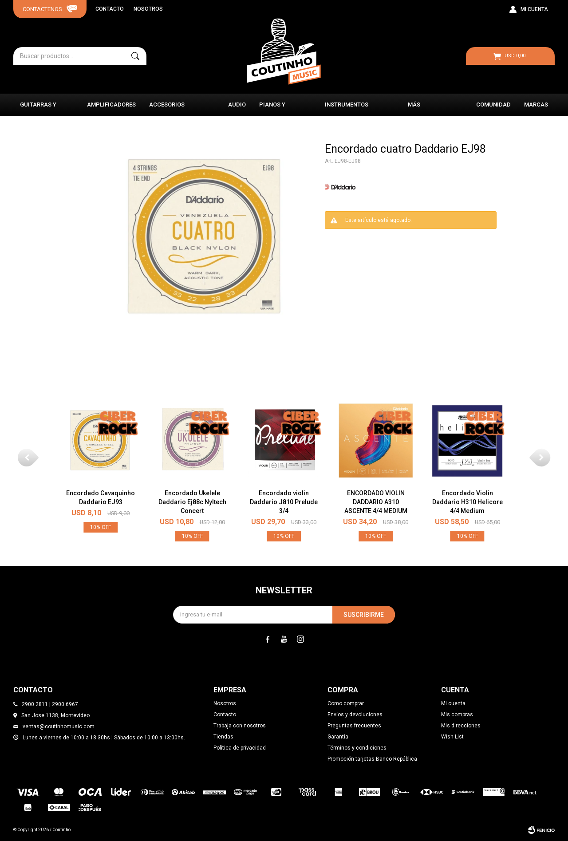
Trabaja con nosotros (239, 726)
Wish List (452, 737)
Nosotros (148, 9)
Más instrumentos (429, 108)
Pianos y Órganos (272, 108)
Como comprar (345, 703)
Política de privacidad (239, 748)
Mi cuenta (453, 703)
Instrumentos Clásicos (346, 108)
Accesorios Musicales (167, 108)
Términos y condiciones (357, 748)
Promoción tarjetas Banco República (372, 759)
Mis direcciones (461, 726)
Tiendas (223, 737)
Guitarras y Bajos (38, 108)
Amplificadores (111, 104)
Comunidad (493, 104)
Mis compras (457, 714)
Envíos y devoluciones (355, 714)
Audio (237, 104)
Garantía (337, 737)
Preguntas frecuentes (354, 726)
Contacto (109, 9)
